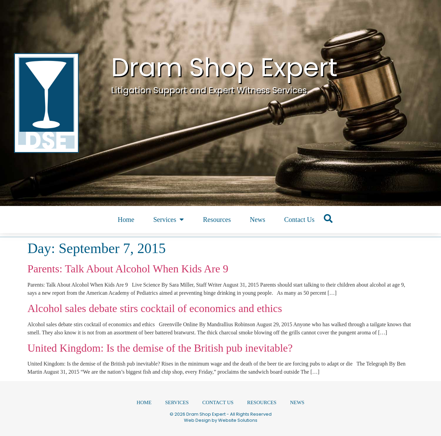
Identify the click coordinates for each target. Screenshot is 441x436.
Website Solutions (237, 420)
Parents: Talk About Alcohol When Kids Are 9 (127, 269)
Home (126, 219)
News (257, 219)
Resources (217, 219)
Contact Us (299, 219)
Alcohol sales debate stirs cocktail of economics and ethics (154, 308)
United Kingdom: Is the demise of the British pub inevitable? (160, 348)
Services (168, 219)
